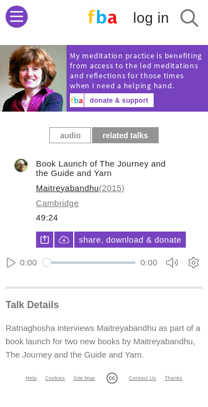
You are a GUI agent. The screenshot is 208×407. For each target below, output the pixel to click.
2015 (111, 188)
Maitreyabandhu (67, 188)
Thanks (173, 378)
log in (151, 17)
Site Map (84, 378)
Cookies (55, 378)
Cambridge (57, 203)
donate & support (119, 100)
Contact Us (142, 378)
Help (31, 378)
